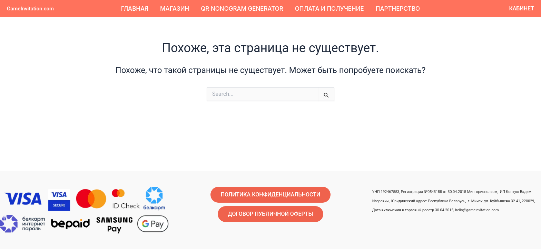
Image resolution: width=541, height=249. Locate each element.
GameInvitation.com (30, 9)
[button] (521, 8)
